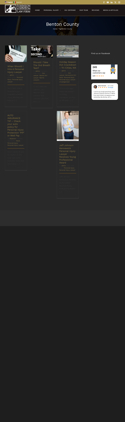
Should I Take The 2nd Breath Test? (41, 65)
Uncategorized (64, 82)
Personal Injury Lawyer (67, 79)
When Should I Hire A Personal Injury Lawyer (15, 69)
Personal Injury (69, 77)
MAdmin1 (13, 139)
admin (12, 75)
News (18, 141)
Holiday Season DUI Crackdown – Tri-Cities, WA (67, 65)
